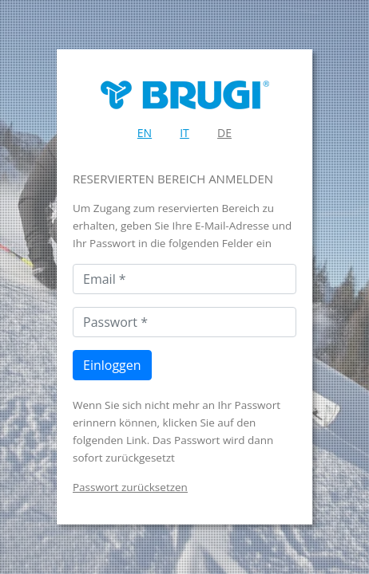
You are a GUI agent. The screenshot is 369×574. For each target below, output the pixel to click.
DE (224, 132)
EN (144, 132)
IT (184, 132)
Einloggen (112, 365)
